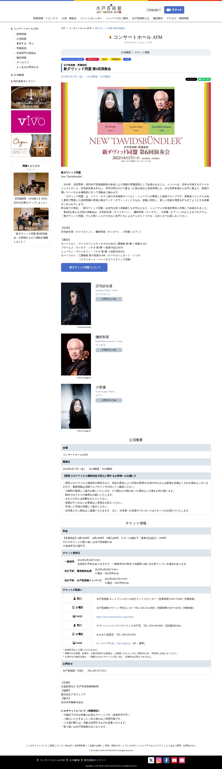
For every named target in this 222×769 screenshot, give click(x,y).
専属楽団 (21, 48)
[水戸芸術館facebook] (166, 760)
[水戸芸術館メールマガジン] (182, 760)
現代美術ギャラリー (24, 81)
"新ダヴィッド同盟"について (84, 267)
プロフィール (109, 299)
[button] (151, 760)
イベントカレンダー (91, 18)
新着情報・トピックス (45, 18)
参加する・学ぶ (25, 43)
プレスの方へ (131, 745)
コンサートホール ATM (80, 28)
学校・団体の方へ (113, 745)
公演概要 (126, 52)
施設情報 (21, 57)
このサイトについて (37, 745)
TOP (63, 28)
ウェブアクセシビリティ (152, 745)
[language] (154, 9)
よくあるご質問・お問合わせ (180, 745)
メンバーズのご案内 (117, 18)
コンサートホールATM (25, 28)
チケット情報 (142, 52)
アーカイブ (22, 62)
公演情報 (21, 38)
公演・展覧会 (69, 18)
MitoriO (68, 745)
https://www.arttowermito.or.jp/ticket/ (115, 617)
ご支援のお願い (95, 745)
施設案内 (158, 18)
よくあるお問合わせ (27, 67)
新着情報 (21, 34)
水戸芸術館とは (140, 18)
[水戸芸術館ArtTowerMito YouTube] (174, 760)
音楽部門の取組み (26, 53)
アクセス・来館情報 (177, 18)
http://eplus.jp (123, 643)
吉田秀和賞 (79, 745)
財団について (56, 745)
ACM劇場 (18, 75)
